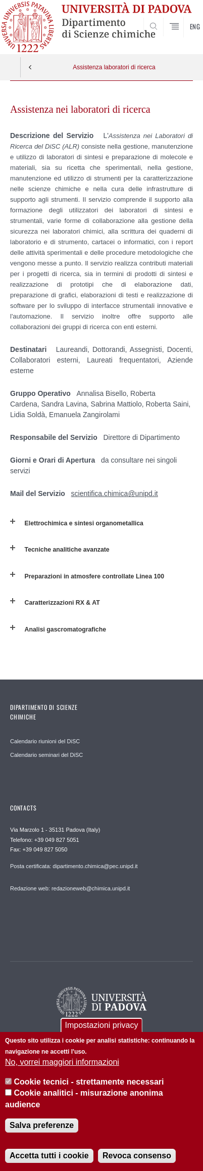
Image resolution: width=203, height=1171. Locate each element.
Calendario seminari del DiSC (46, 755)
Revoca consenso (137, 1155)
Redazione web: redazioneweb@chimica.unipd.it (70, 888)
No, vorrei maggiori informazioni (62, 1062)
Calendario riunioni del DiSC (45, 741)
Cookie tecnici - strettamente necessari (89, 1081)
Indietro (30, 67)
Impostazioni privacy (101, 1025)
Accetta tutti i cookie (49, 1155)
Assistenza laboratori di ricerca (114, 67)
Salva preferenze (42, 1125)
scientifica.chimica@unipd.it (114, 493)
